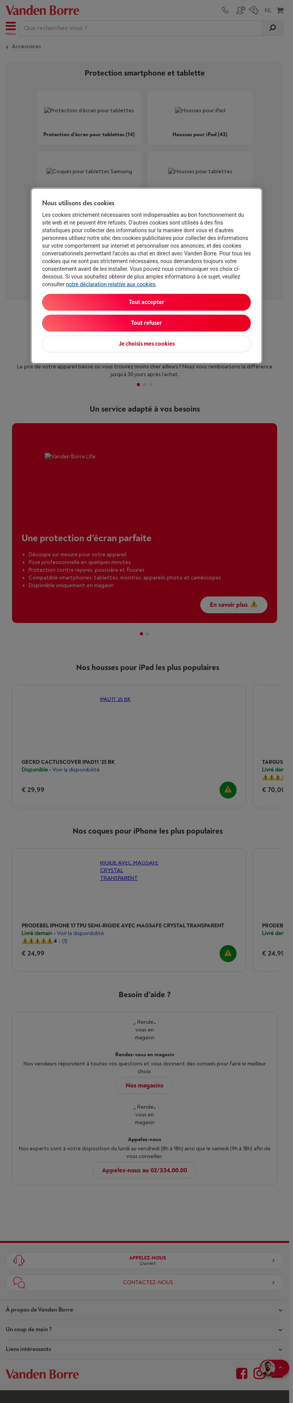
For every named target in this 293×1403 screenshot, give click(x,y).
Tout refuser (146, 322)
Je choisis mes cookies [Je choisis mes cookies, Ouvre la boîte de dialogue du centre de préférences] (147, 343)
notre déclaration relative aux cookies (111, 284)
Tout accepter (146, 302)
